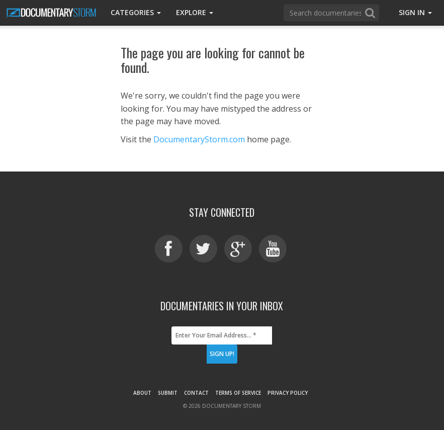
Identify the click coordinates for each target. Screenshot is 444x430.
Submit (167, 392)
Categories (136, 12)
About (142, 392)
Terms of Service (238, 392)
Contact (196, 392)
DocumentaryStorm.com (199, 139)
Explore (194, 12)
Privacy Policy (288, 392)
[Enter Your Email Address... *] (221, 335)
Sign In (415, 12)
